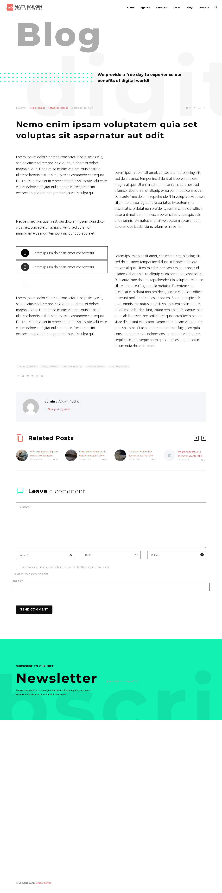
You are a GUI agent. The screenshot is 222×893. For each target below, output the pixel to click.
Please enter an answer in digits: (30, 573)
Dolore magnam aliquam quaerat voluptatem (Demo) (44, 455)
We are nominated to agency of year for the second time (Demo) (140, 455)
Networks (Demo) (58, 107)
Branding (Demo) (27, 366)
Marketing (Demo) (119, 366)
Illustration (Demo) (72, 366)
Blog (190, 7)
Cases (177, 7)
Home (130, 7)
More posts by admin (59, 409)
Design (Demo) (49, 366)
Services (161, 7)
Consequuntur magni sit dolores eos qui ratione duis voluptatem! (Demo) (93, 455)
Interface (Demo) (96, 366)
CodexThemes (43, 882)
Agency (145, 7)
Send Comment (34, 609)
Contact (203, 7)
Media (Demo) (37, 107)
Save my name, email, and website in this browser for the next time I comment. (66, 567)
